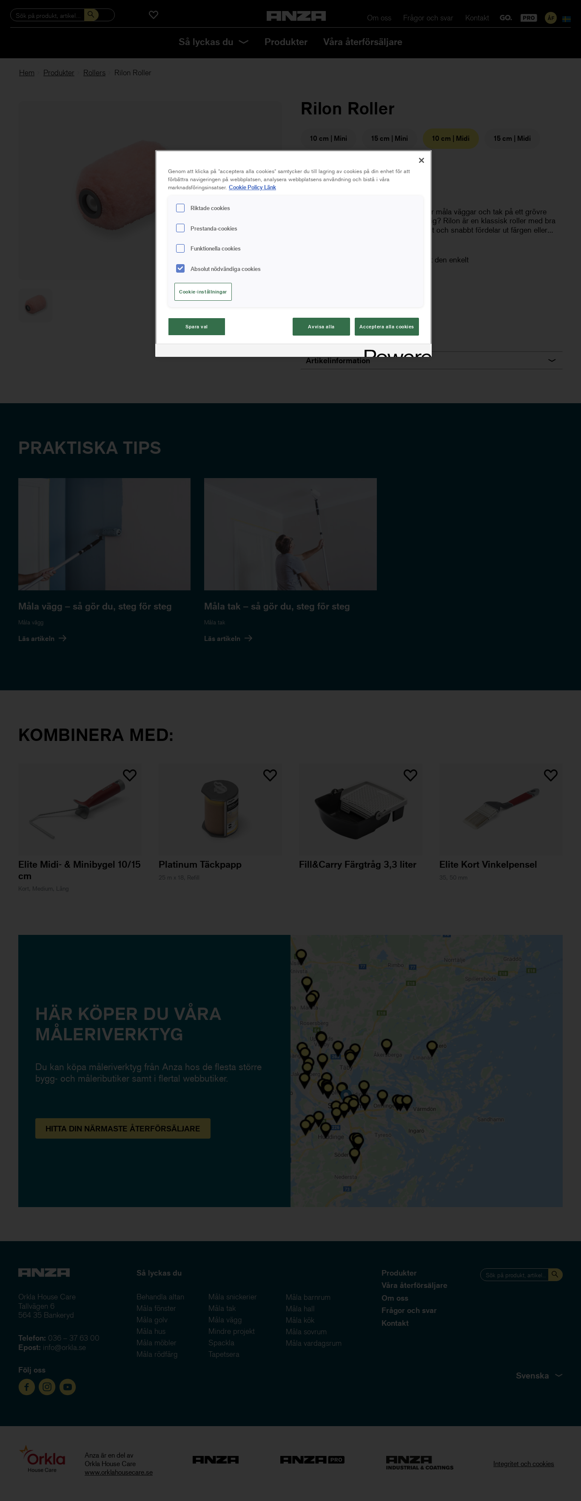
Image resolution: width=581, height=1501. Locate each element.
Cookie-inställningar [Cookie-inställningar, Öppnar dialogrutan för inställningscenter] (203, 291)
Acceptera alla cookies (386, 326)
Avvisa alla (321, 326)
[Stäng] (421, 160)
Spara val (196, 326)
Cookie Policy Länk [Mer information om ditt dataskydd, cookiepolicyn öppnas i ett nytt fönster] (252, 187)
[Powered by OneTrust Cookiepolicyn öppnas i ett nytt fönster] (395, 351)
